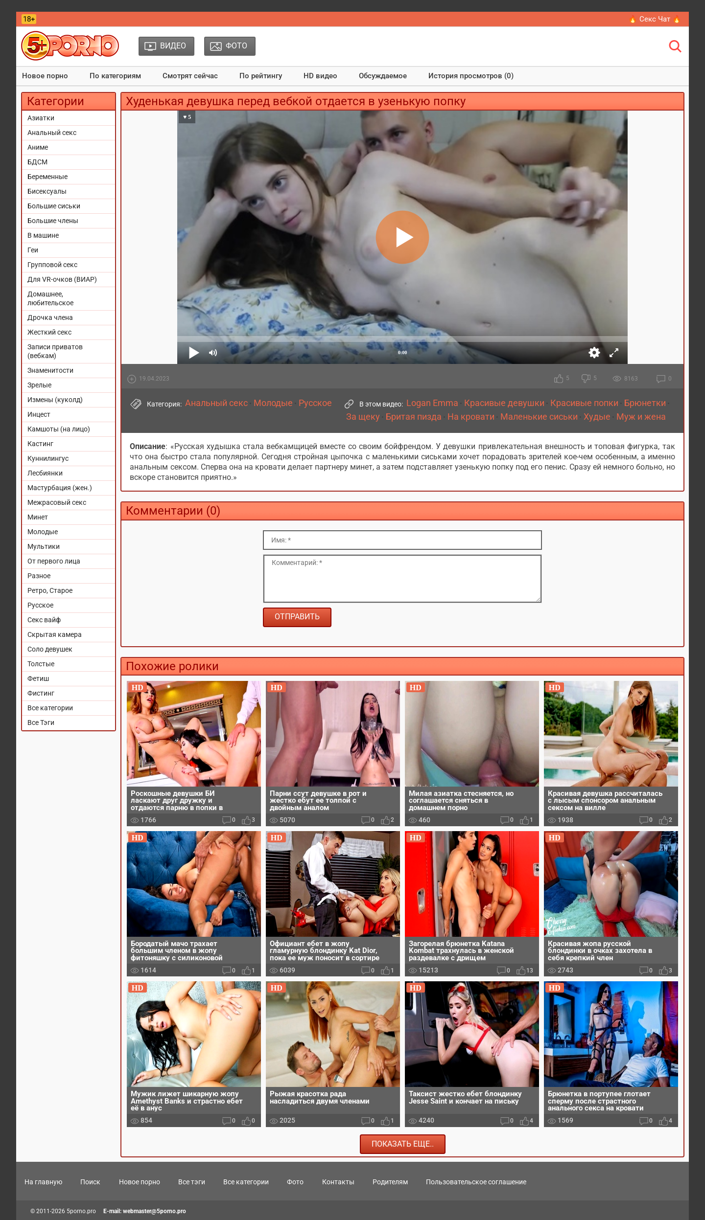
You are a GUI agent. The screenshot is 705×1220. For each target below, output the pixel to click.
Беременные (47, 177)
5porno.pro (81, 1211)
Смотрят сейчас (190, 75)
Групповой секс (52, 265)
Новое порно (45, 75)
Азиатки (40, 118)
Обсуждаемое (383, 75)
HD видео (320, 75)
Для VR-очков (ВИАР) (62, 279)
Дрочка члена (50, 317)
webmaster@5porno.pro (154, 1211)
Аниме (37, 147)
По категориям (115, 75)
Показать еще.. (403, 1144)
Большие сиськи (53, 206)
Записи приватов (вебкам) (55, 351)
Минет (37, 517)
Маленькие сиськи (539, 417)
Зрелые (39, 385)
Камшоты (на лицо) (58, 429)
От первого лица (53, 561)
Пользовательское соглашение (476, 1182)
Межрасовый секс (56, 502)
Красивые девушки (504, 403)
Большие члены (52, 221)
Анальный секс (51, 132)
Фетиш (38, 678)
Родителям (390, 1182)
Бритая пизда (414, 417)
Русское (40, 605)
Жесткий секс (49, 332)
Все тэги (191, 1182)
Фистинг (40, 693)
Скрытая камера (54, 634)
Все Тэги (40, 722)
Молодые (42, 532)
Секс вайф (44, 620)
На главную (43, 1182)
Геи (32, 250)
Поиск (90, 1182)
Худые (597, 417)
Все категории (50, 708)
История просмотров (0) (471, 75)
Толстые (40, 664)
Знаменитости (50, 370)
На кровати (470, 417)
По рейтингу (260, 75)
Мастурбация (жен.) (59, 488)
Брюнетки (645, 403)
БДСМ (37, 162)
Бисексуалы (47, 191)
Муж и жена (641, 417)
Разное (38, 576)
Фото (295, 1182)
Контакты (338, 1182)
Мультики (43, 546)
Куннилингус (48, 458)
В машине (43, 235)
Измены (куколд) (55, 400)
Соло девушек (49, 649)
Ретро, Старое (49, 590)
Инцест (38, 414)
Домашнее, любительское (50, 298)
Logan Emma (432, 403)
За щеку (363, 417)
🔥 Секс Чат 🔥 (655, 19)
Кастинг (40, 444)
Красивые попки (584, 403)
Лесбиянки (45, 473)
